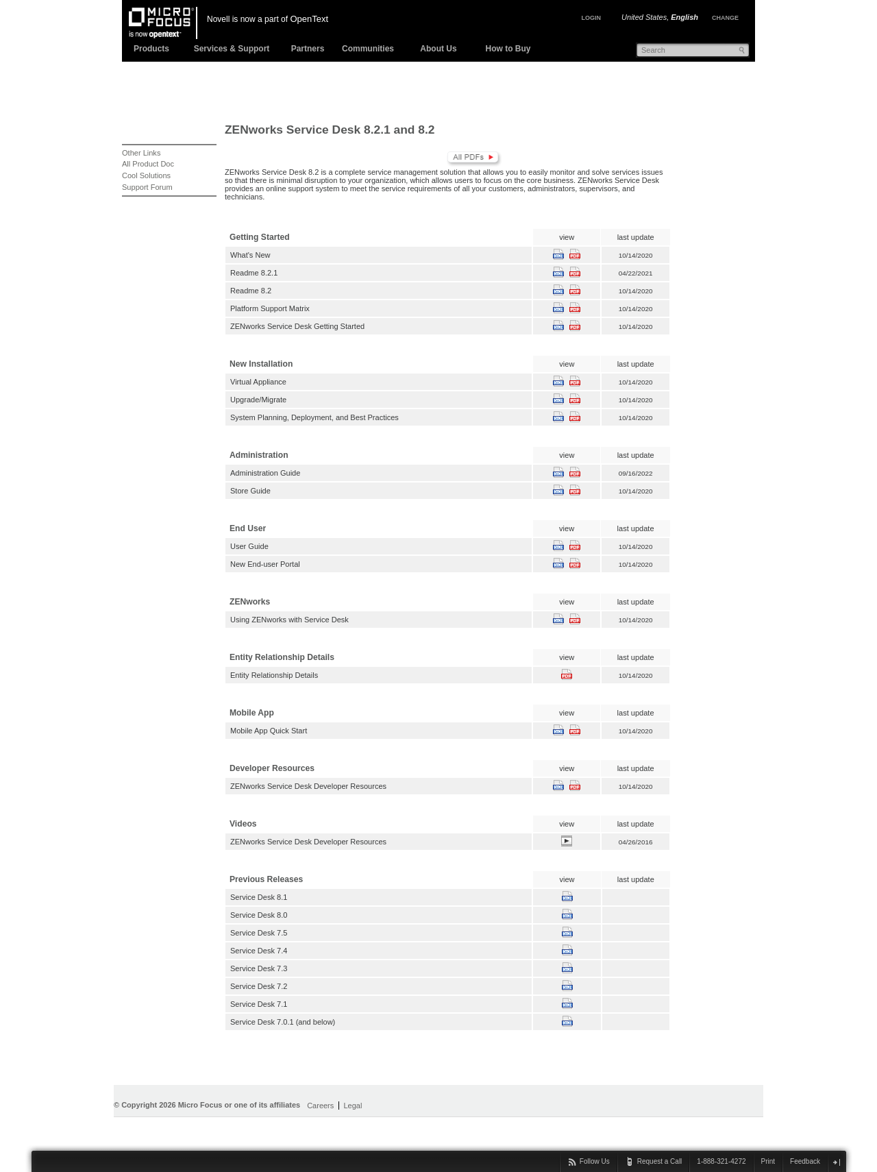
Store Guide (250, 491)
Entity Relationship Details (274, 675)
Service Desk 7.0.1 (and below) (282, 1022)
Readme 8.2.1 (253, 273)
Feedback (805, 1161)
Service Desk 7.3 (258, 968)
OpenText (309, 19)
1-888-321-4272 (721, 1161)
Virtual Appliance (258, 382)
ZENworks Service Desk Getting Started (297, 326)
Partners (308, 48)
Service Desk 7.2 (258, 986)
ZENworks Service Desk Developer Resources (308, 786)
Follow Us (595, 1161)
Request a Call (659, 1161)
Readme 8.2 (250, 290)
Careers (320, 1105)
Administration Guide (265, 473)
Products (151, 48)
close (836, 1162)
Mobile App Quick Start (268, 731)
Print (768, 1161)
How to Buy (508, 48)
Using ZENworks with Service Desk (289, 619)
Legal (352, 1105)
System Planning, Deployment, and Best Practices (314, 417)
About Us (438, 48)
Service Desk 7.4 (258, 951)
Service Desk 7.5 (258, 933)
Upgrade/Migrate (258, 399)
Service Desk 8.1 (258, 897)
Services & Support (232, 48)
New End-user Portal (265, 564)
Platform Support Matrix (270, 308)
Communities (368, 48)
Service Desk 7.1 (258, 1004)
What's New (250, 255)
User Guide (249, 546)
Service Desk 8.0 (258, 915)
